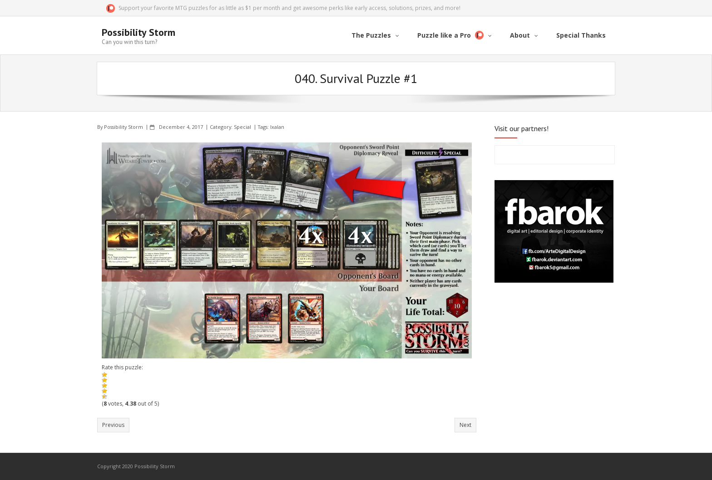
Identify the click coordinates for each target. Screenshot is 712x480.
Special (242, 126)
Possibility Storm (123, 126)
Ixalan (277, 126)
